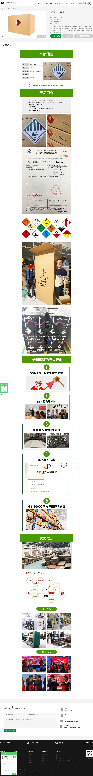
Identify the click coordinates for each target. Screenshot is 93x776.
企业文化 (30, 756)
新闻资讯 (16, 751)
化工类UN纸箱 (14, 8)
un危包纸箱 (44, 759)
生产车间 (30, 762)
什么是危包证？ (45, 757)
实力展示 (30, 764)
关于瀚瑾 (30, 751)
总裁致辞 (30, 758)
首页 (3, 8)
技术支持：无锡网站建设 (47, 773)
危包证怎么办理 (45, 761)
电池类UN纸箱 (45, 755)
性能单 (43, 763)
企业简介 (30, 754)
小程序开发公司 (22, 769)
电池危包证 (44, 765)
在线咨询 (57, 36)
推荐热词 (44, 751)
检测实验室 (30, 760)
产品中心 (7, 8)
